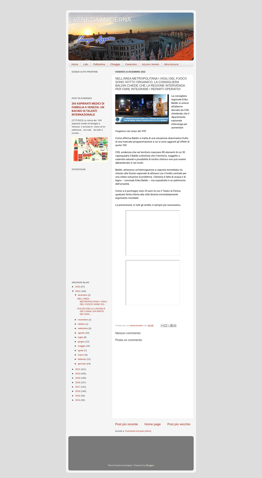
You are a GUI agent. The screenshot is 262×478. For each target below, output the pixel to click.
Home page (153, 424)
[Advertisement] (90, 226)
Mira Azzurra (171, 64)
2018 (78, 382)
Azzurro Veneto (150, 64)
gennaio (82, 363)
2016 (78, 391)
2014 (78, 400)
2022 (78, 291)
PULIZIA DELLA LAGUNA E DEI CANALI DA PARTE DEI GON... (91, 311)
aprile (81, 350)
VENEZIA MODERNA (102, 19)
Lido (85, 64)
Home (75, 64)
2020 (78, 373)
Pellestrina (99, 64)
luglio (81, 337)
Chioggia (115, 64)
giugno (81, 341)
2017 (78, 387)
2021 (78, 369)
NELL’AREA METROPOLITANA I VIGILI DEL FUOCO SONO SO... (92, 301)
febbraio (82, 359)
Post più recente (126, 424)
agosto (81, 333)
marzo (81, 355)
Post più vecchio (178, 424)
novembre (83, 319)
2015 (78, 395)
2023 (78, 286)
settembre (83, 328)
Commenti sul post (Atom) (138, 431)
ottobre (82, 324)
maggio (82, 346)
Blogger (150, 465)
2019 (78, 378)
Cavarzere (131, 64)
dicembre (83, 295)
